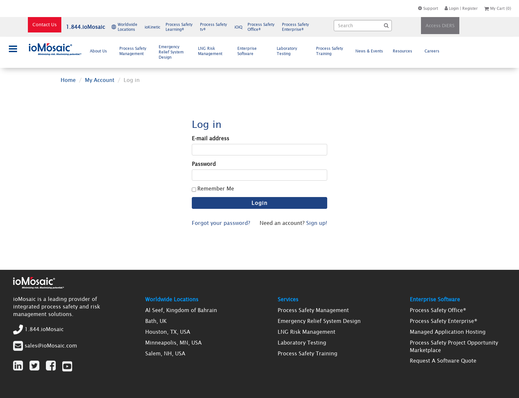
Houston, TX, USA (167, 332)
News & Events (369, 51)
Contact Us (44, 24)
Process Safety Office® (438, 310)
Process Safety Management (134, 51)
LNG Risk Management (213, 51)
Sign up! (316, 223)
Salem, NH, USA (165, 353)
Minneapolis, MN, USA (173, 343)
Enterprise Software (248, 51)
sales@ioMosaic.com (51, 345)
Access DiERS (440, 25)
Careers (435, 50)
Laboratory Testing (287, 51)
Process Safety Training (329, 51)
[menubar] (266, 52)
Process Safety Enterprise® (443, 321)
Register (470, 8)
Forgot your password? (221, 223)
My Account (99, 80)
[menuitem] (100, 51)
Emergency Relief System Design (171, 52)
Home (68, 80)
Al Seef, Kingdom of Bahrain (181, 310)
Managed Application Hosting (448, 332)
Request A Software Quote (443, 361)
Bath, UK (156, 321)
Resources (405, 50)
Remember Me (215, 188)
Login (452, 8)
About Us (101, 50)
